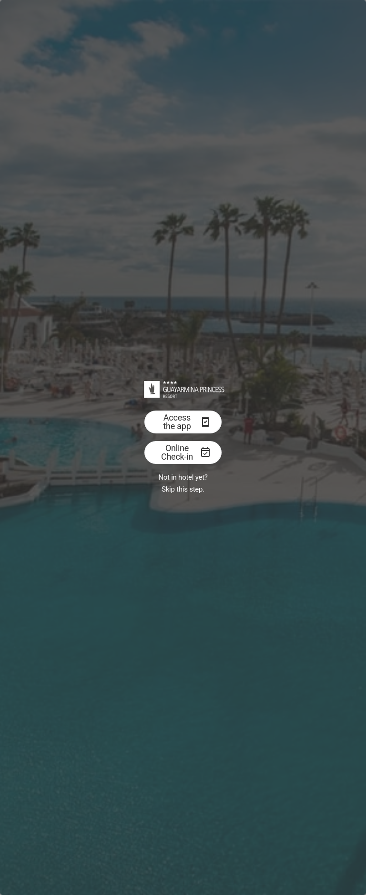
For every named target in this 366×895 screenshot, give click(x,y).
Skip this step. (183, 489)
